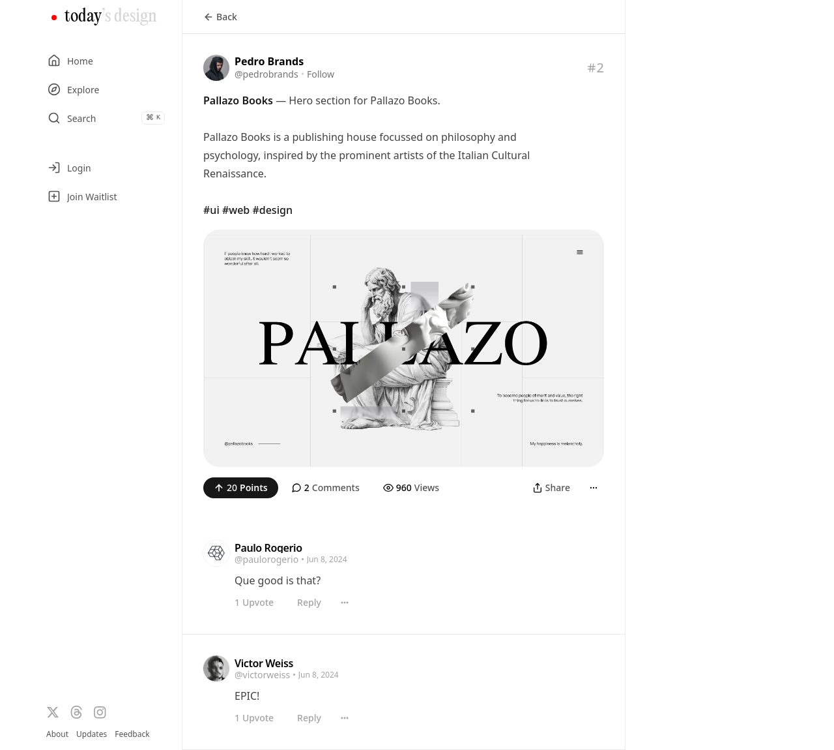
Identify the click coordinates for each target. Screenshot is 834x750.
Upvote (254, 602)
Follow (320, 74)
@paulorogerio (266, 559)
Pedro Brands (269, 61)
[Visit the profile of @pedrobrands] (216, 68)
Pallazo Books (238, 100)
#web (236, 210)
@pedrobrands (266, 74)
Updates (91, 734)
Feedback (132, 734)
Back (220, 16)
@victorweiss (262, 674)
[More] (593, 487)
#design (272, 210)
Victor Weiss (264, 663)
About (57, 734)
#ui (211, 210)
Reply (309, 602)
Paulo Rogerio (268, 548)
